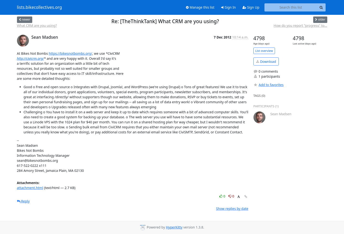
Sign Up (250, 7)
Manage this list (200, 7)
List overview (264, 51)
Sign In (228, 7)
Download (266, 61)
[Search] (321, 7)
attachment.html (30, 187)
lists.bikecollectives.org (39, 7)
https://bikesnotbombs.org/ (70, 53)
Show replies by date (232, 208)
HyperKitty (174, 227)
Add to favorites (268, 84)
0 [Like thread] (223, 196)
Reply (23, 201)
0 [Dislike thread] (231, 196)
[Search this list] (290, 7)
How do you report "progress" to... (300, 25)
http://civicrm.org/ (30, 58)
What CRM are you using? (37, 25)
